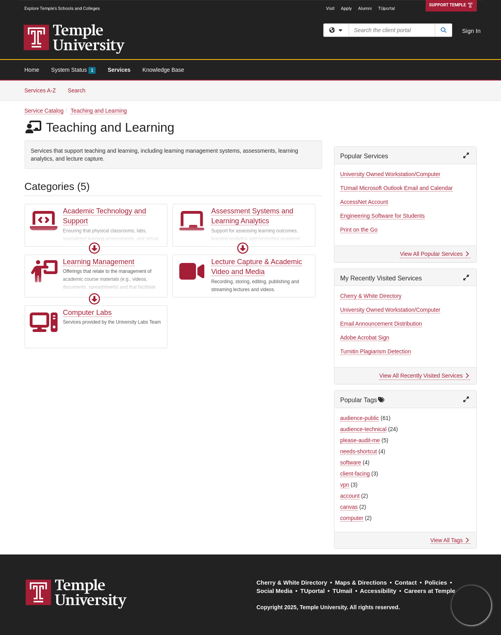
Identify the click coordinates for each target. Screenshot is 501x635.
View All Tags (449, 540)
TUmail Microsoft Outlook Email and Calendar (396, 188)
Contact (406, 582)
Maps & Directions (361, 582)
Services (119, 70)
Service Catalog (44, 110)
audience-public (359, 418)
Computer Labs (87, 313)
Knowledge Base (163, 70)
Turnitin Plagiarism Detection (375, 351)
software (350, 462)
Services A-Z (40, 90)
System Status (73, 70)
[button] (94, 248)
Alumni (365, 8)
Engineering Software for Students (382, 216)
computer (351, 518)
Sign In (471, 30)
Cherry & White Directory (371, 296)
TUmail (342, 590)
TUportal (386, 8)
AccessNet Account (364, 202)
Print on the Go (359, 229)
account (350, 496)
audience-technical (363, 429)
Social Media (275, 590)
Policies (435, 582)
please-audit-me (360, 440)
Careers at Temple (429, 590)
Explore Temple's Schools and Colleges (62, 8)
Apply (346, 8)
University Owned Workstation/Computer (390, 174)
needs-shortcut (358, 451)
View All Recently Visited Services (423, 375)
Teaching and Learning (99, 110)
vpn (344, 485)
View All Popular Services (434, 254)
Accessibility (378, 590)
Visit (330, 8)
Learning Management (98, 262)
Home (32, 70)
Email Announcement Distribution (381, 323)
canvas (349, 507)
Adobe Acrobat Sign (365, 337)
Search (79, 90)
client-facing (355, 473)
